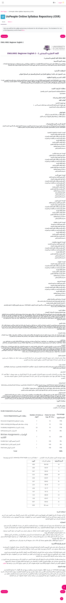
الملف (4, 563)
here (23, 30)
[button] (54, 2)
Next (62, 36)
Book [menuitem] (3, 22)
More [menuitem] (9, 22)
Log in (60, 2)
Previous (4, 36)
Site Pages (4, 11)
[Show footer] (61, 598)
